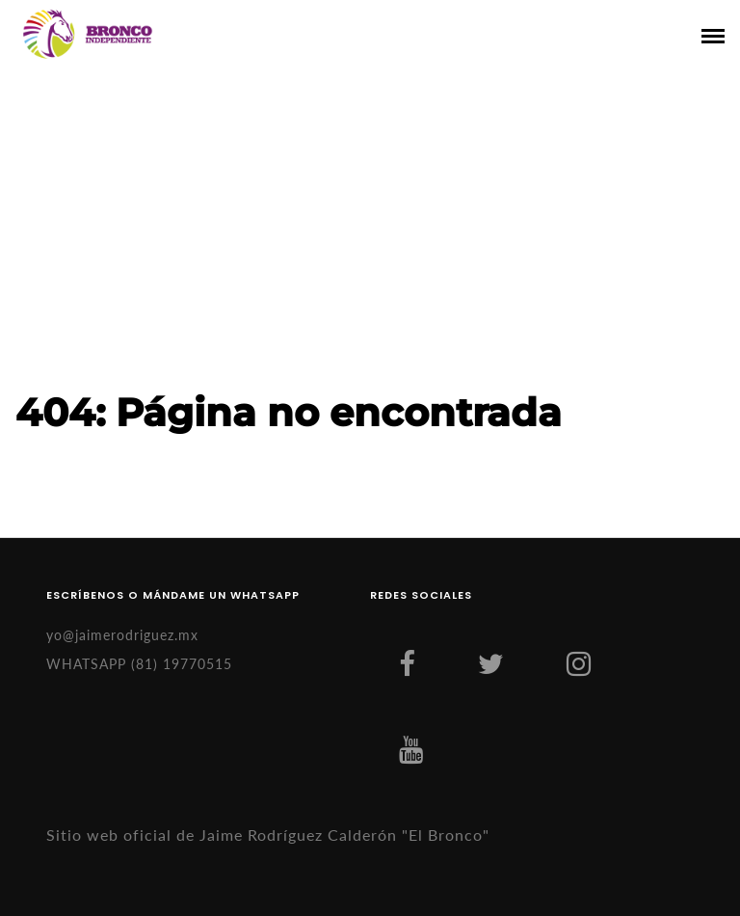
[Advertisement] (370, 244)
